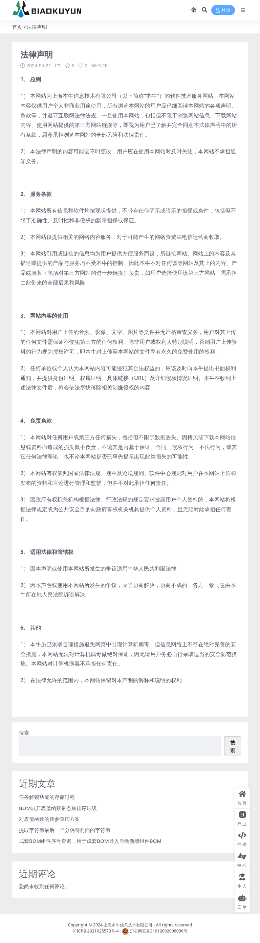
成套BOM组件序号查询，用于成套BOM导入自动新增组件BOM (90, 840)
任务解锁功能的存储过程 (47, 796)
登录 (223, 10)
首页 (17, 26)
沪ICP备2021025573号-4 (97, 931)
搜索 (24, 732)
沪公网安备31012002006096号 (159, 931)
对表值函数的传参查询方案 (49, 818)
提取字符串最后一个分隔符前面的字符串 (64, 830)
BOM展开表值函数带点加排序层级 (58, 808)
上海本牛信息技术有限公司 (128, 925)
